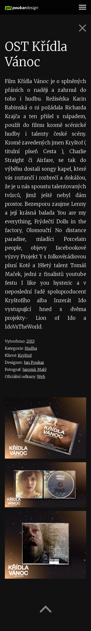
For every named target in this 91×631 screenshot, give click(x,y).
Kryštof (25, 355)
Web (41, 376)
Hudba (31, 348)
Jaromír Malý (34, 369)
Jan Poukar (34, 362)
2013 (30, 341)
